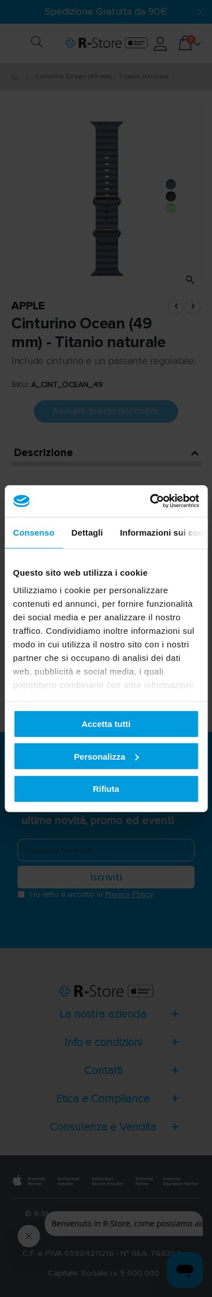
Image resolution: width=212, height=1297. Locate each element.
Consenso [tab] (33, 532)
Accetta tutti (106, 724)
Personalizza (106, 756)
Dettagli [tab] (87, 532)
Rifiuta (106, 789)
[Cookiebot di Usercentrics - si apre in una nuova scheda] (151, 501)
